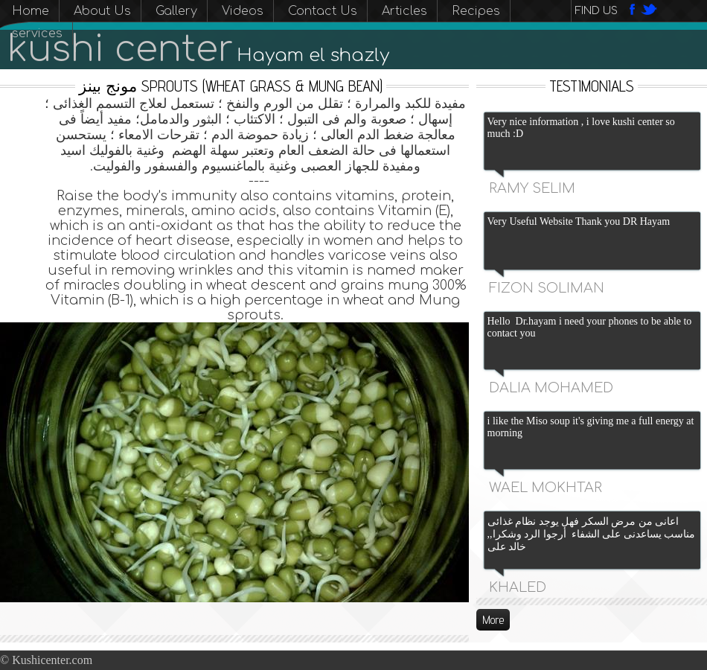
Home (30, 11)
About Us (102, 11)
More (493, 620)
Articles (404, 11)
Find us (596, 10)
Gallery (176, 11)
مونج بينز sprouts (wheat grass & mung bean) (231, 86)
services (37, 33)
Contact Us (322, 11)
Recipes (476, 11)
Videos (242, 11)
